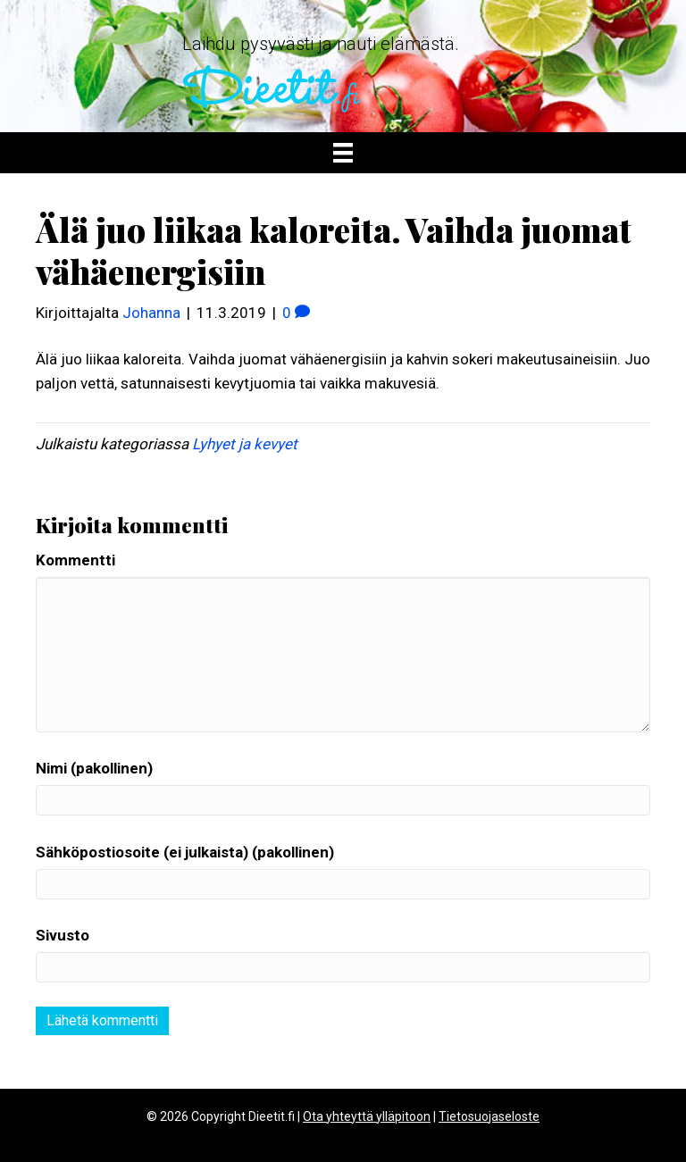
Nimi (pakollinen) (94, 768)
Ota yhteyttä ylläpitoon (367, 1116)
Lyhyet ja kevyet (244, 444)
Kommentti (75, 560)
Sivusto (62, 935)
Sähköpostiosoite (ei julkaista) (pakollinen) (185, 852)
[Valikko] (343, 152)
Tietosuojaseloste (489, 1116)
